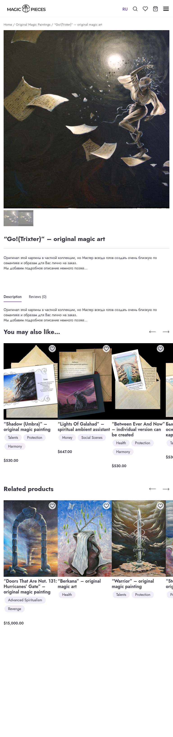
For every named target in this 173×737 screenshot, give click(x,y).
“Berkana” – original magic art (79, 584)
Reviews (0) (37, 296)
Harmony (15, 446)
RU (125, 9)
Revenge (14, 608)
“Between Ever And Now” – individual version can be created (138, 429)
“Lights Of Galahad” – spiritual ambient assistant (84, 427)
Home (8, 24)
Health (121, 443)
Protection (34, 437)
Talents (13, 437)
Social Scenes (91, 437)
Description (13, 296)
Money (67, 437)
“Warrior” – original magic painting (133, 584)
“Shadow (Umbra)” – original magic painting (27, 427)
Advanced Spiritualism (25, 600)
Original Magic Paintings (33, 24)
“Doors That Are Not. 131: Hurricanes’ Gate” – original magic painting (30, 586)
